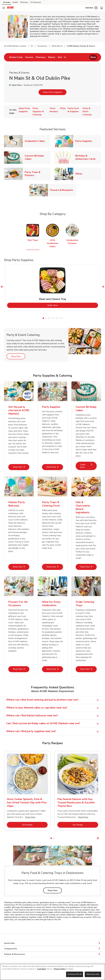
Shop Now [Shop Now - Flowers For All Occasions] (21, 668)
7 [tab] (59, 318)
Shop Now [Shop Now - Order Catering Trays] (88, 668)
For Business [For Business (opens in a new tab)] (35, 2)
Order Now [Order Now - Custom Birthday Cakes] (88, 466)
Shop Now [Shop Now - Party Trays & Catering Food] (54, 566)
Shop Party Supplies (52, 92)
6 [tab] (56, 318)
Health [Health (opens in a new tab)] (15, 2)
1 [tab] (43, 318)
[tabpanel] (52, 287)
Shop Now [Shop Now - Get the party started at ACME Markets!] (21, 466)
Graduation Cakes (36, 141)
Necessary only (93, 974)
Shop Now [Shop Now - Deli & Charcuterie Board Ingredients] (88, 566)
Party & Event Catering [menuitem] (87, 111)
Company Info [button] (52, 948)
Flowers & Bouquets (62, 190)
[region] (52, 972)
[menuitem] (16, 57)
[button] (91, 8)
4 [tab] (51, 318)
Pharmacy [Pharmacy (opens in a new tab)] (24, 2)
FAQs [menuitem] (63, 108)
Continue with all (75, 974)
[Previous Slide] (2, 286)
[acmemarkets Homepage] (10, 7)
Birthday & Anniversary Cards (88, 157)
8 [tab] (61, 318)
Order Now (63, 305)
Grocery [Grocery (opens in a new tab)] (6, 2)
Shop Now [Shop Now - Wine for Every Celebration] (54, 668)
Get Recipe (35, 824)
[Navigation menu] (3, 8)
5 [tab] (53, 318)
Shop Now (18, 356)
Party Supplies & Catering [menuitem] (38, 111)
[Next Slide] (103, 286)
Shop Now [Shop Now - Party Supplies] (54, 466)
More (93, 57)
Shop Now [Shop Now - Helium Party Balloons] (21, 566)
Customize (41, 969)
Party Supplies (84, 141)
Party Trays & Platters (38, 174)
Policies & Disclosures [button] (52, 954)
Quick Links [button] (52, 943)
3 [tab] (48, 318)
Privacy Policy (59, 969)
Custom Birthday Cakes (38, 157)
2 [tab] (46, 318)
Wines (79, 173)
